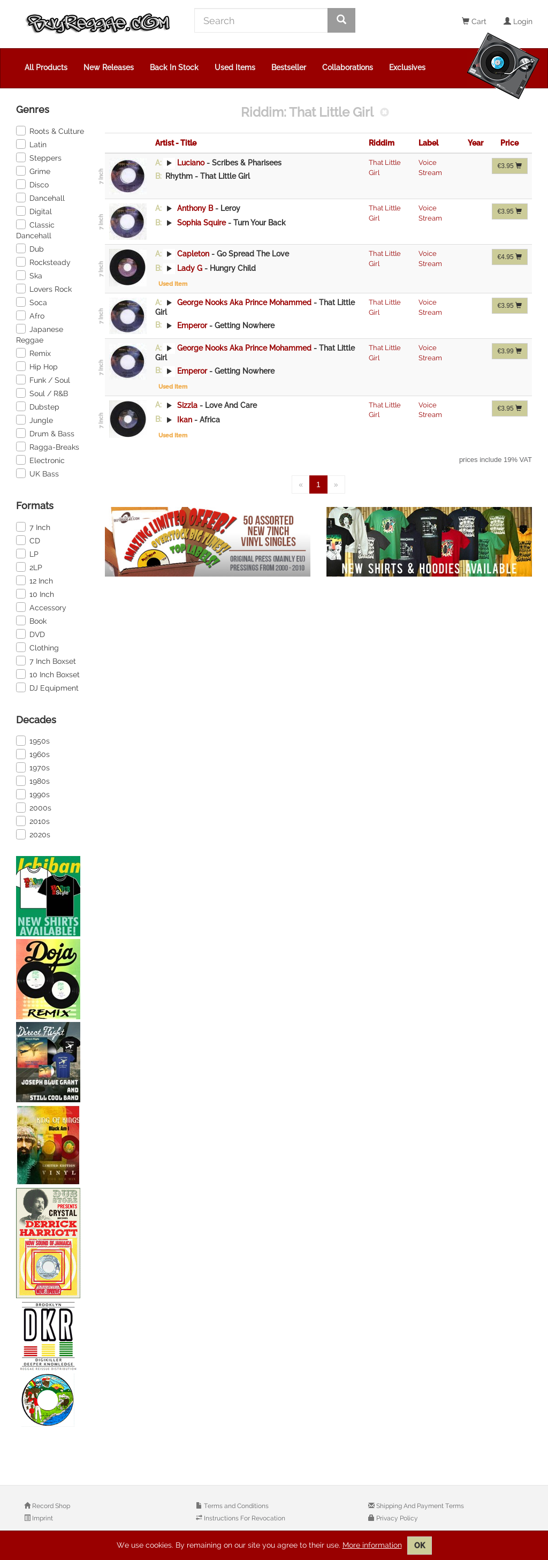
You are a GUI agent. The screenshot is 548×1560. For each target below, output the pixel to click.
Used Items (235, 67)
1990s (33, 794)
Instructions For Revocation (243, 1518)
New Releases (108, 67)
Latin (31, 144)
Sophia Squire (201, 222)
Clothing (37, 647)
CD (28, 540)
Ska (29, 275)
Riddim (381, 143)
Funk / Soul (43, 379)
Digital (34, 211)
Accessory (41, 607)
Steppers (39, 157)
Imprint (42, 1518)
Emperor (192, 325)
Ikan (184, 419)
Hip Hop (37, 366)
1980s (33, 780)
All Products (46, 67)
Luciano (191, 162)
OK (419, 1545)
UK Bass (37, 473)
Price (509, 143)
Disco (32, 184)
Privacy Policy (396, 1518)
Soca (31, 302)
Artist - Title (175, 143)
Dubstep (37, 406)
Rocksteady (43, 262)
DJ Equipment (47, 687)
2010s (33, 821)
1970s (33, 767)
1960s (33, 754)
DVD (30, 634)
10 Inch (35, 594)
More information (372, 1545)
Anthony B (195, 208)
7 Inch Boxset (46, 660)
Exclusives (407, 67)
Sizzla (187, 404)
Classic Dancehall (35, 229)
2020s (33, 834)
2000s (33, 807)
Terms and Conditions (235, 1506)
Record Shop (50, 1506)
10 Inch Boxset (48, 674)
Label (428, 143)
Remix (33, 353)
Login (518, 21)
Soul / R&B (42, 393)
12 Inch (34, 580)
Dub (30, 248)
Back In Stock (174, 67)
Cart (474, 21)
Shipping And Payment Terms (419, 1506)
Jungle (34, 420)
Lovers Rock (44, 288)
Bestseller (288, 67)
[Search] (261, 20)
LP (27, 553)
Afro (30, 315)
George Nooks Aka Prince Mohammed (244, 302)
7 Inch (33, 527)
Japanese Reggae (39, 334)
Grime (33, 171)
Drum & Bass (45, 433)
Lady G (189, 268)
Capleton (193, 253)
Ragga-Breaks (47, 446)
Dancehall (40, 197)
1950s (33, 740)
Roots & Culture (50, 130)
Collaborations (347, 67)
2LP (29, 567)
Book (31, 620)
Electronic (40, 460)
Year (475, 143)
